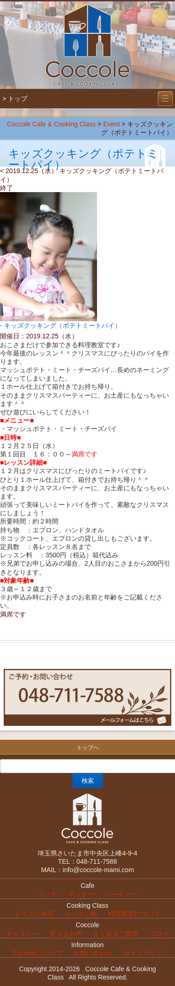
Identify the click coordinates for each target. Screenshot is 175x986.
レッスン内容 (34, 913)
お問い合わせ (92, 953)
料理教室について (134, 913)
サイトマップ (142, 953)
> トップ (14, 98)
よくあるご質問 (115, 933)
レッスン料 (81, 913)
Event (111, 124)
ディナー (81, 894)
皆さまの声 (66, 933)
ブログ (159, 933)
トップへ (88, 747)
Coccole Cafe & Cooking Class (51, 124)
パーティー (121, 894)
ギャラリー (22, 933)
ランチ (47, 894)
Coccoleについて (37, 953)
